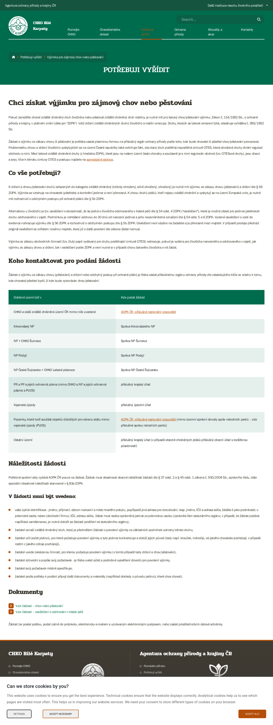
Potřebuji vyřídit (153, 672)
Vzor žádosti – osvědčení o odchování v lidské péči (49, 612)
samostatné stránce (100, 159)
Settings (19, 713)
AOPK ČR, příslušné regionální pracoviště (148, 312)
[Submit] (259, 19)
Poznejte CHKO (21, 666)
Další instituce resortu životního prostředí (235, 5)
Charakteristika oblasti (26, 672)
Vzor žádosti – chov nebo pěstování (39, 606)
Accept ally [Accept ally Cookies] (252, 713)
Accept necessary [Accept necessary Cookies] (60, 713)
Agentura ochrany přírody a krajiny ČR (30, 5)
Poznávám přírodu (154, 666)
